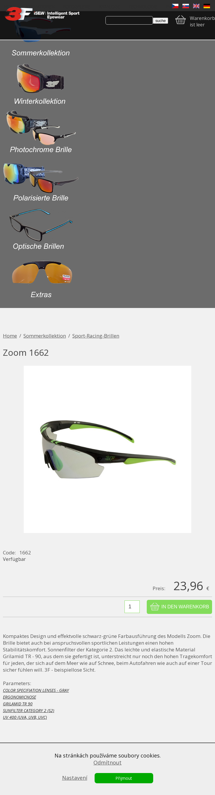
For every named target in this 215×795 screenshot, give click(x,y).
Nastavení (74, 777)
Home (10, 335)
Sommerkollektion (44, 335)
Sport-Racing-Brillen (95, 335)
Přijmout (123, 778)
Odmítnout (107, 762)
